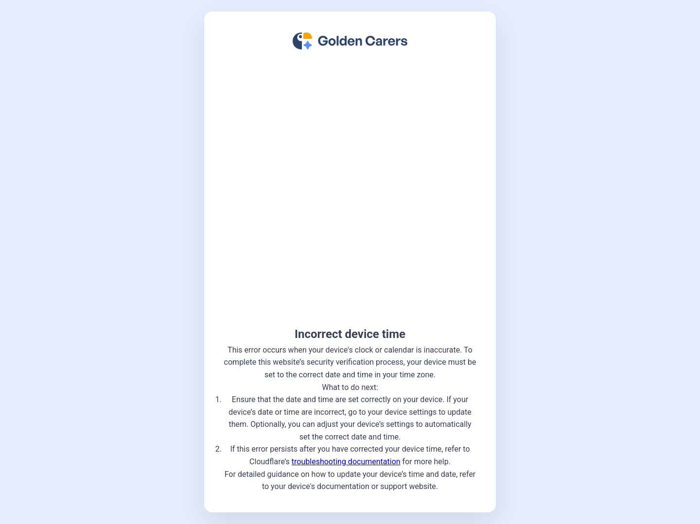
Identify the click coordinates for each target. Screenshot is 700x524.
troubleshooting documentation (346, 461)
